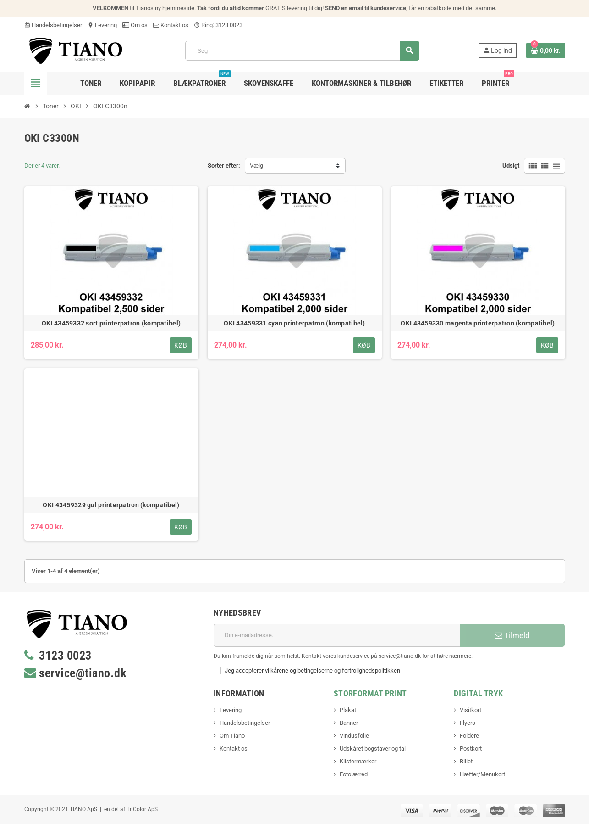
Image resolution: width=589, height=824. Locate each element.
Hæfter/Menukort (482, 774)
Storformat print (370, 693)
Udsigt (510, 165)
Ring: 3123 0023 (218, 25)
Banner (349, 722)
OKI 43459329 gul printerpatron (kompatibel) (111, 505)
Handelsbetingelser (53, 25)
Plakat (348, 709)
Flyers (467, 722)
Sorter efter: (224, 165)
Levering (102, 25)
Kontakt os (170, 25)
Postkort (471, 748)
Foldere (469, 735)
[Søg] (302, 51)
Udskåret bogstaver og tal (373, 748)
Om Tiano (232, 735)
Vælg (256, 165)
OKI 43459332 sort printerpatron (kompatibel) (111, 323)
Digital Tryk (478, 693)
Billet (466, 761)
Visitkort (470, 709)
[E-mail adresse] (337, 635)
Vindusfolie (354, 735)
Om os (135, 25)
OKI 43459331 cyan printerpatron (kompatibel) (294, 323)
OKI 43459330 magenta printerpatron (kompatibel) (478, 323)
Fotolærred (354, 774)
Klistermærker (358, 761)
